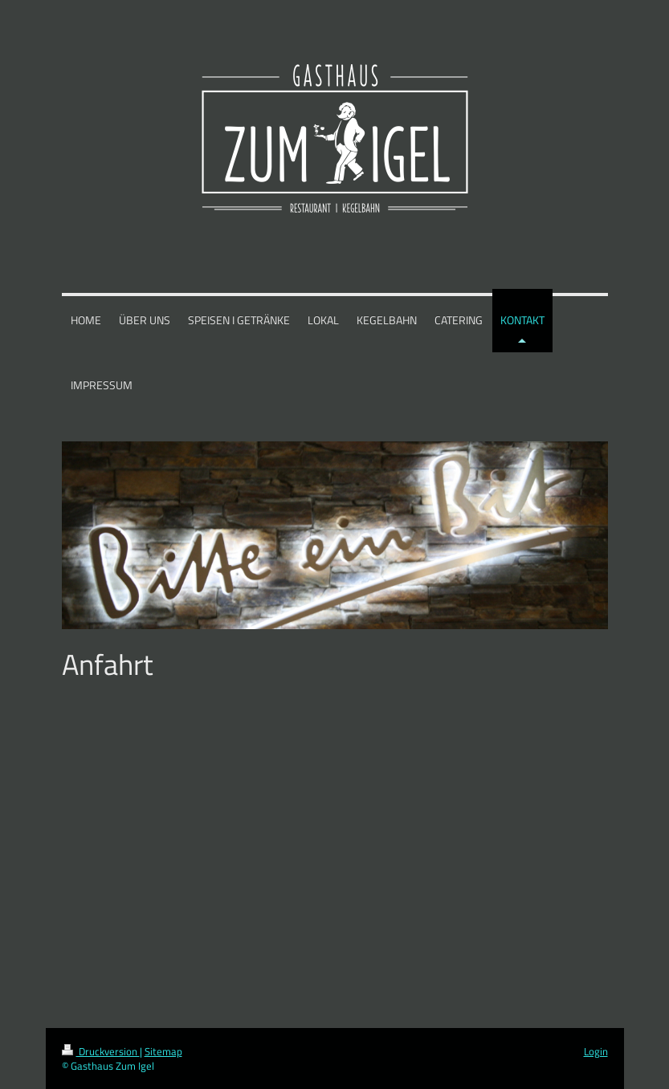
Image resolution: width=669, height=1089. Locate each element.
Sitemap (163, 1051)
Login (596, 1051)
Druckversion (101, 1051)
